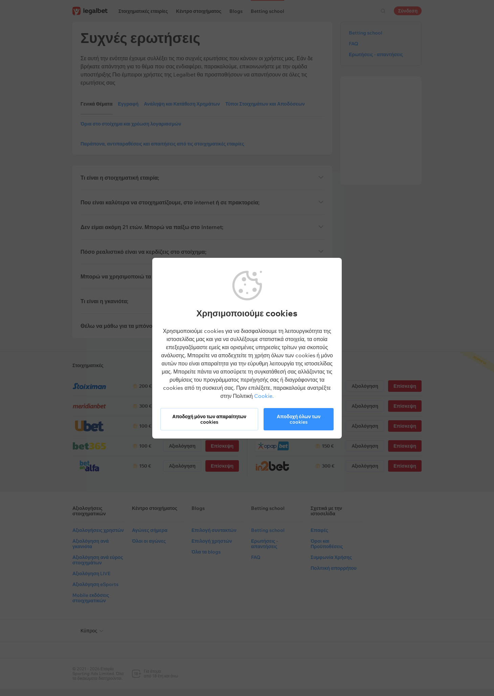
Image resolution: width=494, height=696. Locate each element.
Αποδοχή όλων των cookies (298, 419)
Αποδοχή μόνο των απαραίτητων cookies (209, 419)
